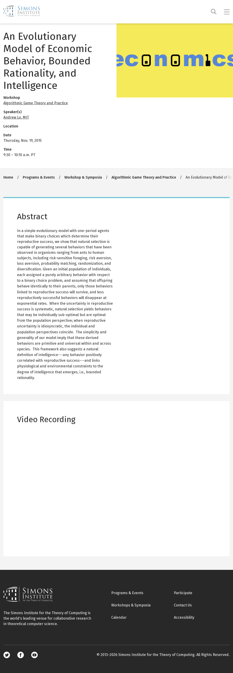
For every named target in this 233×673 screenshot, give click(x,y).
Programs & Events (39, 177)
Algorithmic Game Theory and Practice (35, 103)
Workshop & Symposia (83, 177)
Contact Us (183, 605)
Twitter (6, 655)
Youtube (34, 655)
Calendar (119, 617)
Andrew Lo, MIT (16, 117)
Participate (183, 593)
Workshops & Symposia (131, 605)
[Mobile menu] (227, 12)
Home (8, 177)
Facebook (20, 655)
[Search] (214, 12)
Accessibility (184, 617)
